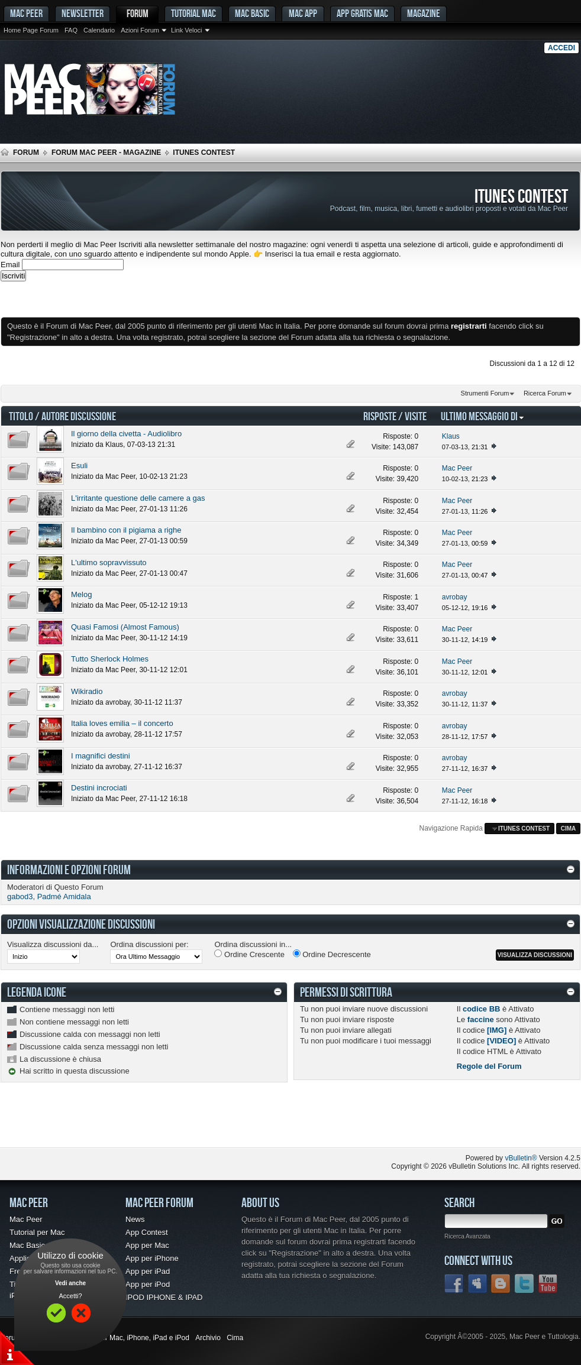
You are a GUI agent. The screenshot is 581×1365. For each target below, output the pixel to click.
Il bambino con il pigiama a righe (126, 530)
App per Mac (147, 1245)
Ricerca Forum (545, 393)
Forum (138, 13)
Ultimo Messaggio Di (483, 416)
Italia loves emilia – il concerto (122, 723)
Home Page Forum (31, 30)
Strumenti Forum (485, 393)
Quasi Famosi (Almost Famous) (125, 626)
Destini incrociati (99, 787)
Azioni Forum (140, 30)
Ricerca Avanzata (467, 1236)
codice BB (482, 1008)
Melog (81, 594)
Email (10, 264)
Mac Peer (120, 476)
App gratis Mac (362, 13)
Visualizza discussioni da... (52, 944)
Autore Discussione (78, 416)
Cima (568, 828)
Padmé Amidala (64, 896)
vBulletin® (521, 1158)
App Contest (146, 1232)
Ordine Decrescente (332, 954)
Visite (416, 416)
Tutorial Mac (193, 13)
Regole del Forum (489, 1066)
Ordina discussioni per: (149, 944)
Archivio (208, 1338)
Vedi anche (70, 1283)
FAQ (71, 30)
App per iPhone (152, 1258)
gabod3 (20, 896)
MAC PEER (26, 13)
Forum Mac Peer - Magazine (106, 152)
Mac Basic (252, 13)
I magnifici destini (100, 755)
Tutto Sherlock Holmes (110, 658)
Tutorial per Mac (36, 1232)
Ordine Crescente (249, 954)
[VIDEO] (501, 1040)
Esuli (79, 465)
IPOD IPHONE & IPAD (164, 1297)
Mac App (303, 13)
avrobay (117, 702)
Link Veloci (186, 30)
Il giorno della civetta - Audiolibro (126, 433)
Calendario (99, 30)
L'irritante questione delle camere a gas (138, 498)
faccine (480, 1019)
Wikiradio (86, 691)
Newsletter (83, 13)
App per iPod (147, 1284)
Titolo (21, 416)
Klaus (114, 444)
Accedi (561, 48)
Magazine (423, 13)
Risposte (379, 416)
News (135, 1219)
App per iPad (147, 1271)
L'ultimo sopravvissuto (108, 562)
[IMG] (496, 1030)
